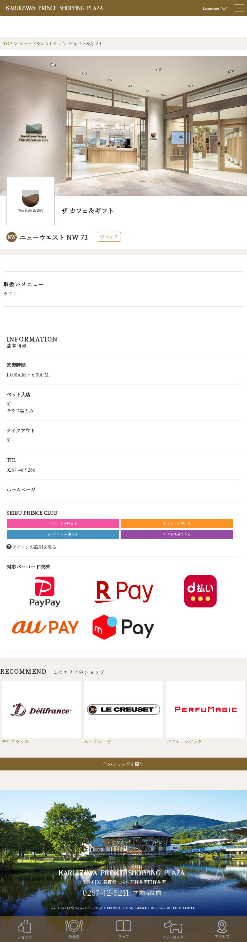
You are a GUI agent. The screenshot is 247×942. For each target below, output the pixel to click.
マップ (108, 237)
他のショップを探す (123, 764)
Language (211, 8)
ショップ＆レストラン (40, 43)
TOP (7, 43)
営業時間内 (147, 893)
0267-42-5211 (106, 892)
